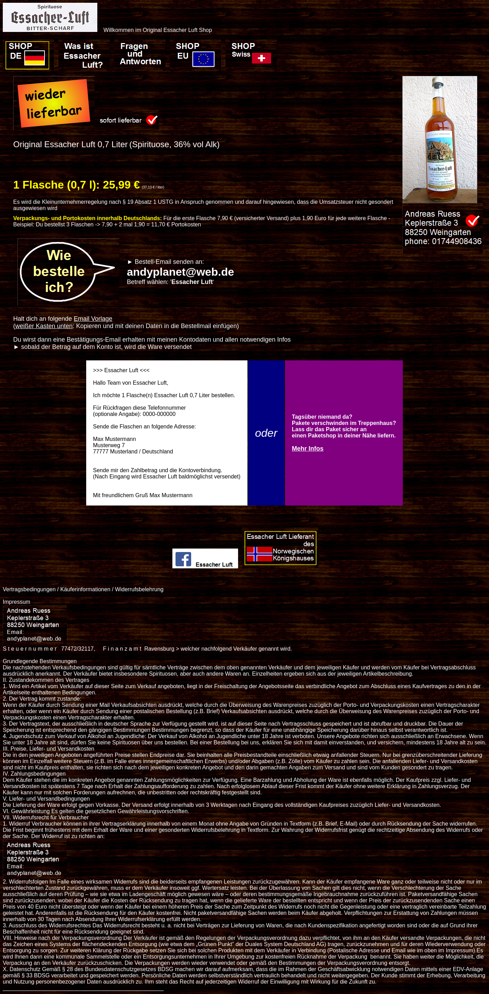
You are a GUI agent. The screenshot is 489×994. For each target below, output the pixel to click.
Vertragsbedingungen (29, 589)
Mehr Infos (308, 448)
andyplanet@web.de (180, 272)
